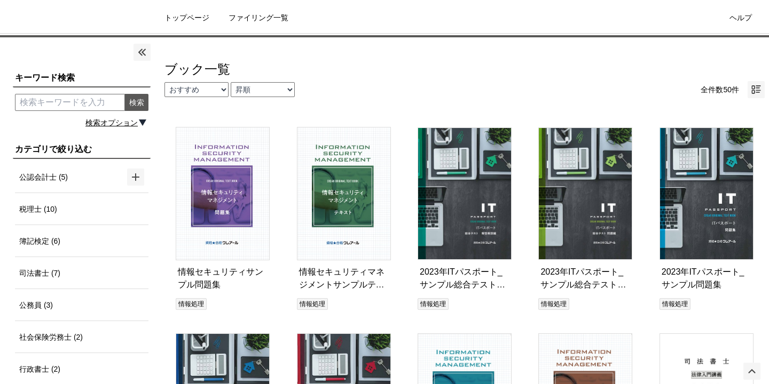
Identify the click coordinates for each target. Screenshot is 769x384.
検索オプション (111, 122)
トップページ (186, 17)
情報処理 (191, 304)
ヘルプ (740, 17)
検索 (136, 102)
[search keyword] (70, 102)
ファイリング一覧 (258, 17)
